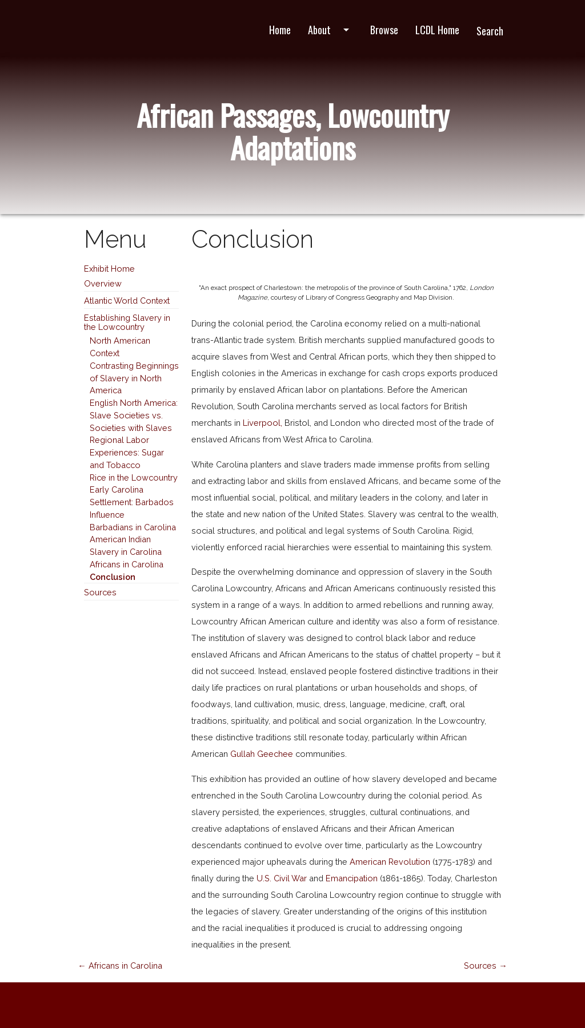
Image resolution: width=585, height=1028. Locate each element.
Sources (100, 592)
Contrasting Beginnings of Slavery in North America (134, 378)
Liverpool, (262, 423)
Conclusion (112, 577)
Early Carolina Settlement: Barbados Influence (132, 502)
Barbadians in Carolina (133, 527)
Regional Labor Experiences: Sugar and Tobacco (127, 452)
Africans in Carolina (126, 564)
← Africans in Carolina (120, 965)
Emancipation (352, 878)
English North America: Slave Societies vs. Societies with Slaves (134, 415)
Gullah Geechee (261, 754)
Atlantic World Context (127, 300)
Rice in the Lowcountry (134, 477)
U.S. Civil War (282, 878)
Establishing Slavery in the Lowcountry (127, 322)
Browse (384, 29)
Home (280, 29)
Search (489, 30)
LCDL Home (437, 29)
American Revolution (390, 861)
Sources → (485, 965)
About (330, 29)
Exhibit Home (109, 268)
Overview (103, 283)
